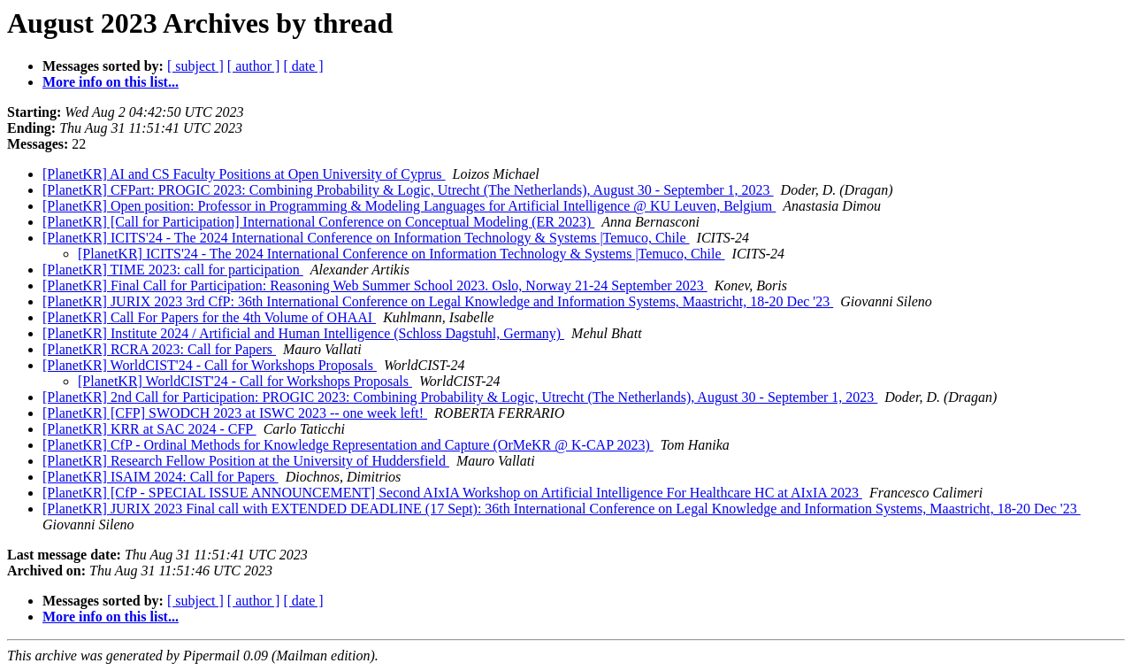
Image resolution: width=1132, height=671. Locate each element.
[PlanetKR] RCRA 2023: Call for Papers (159, 349)
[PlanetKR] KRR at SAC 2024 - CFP (149, 428)
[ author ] (253, 65)
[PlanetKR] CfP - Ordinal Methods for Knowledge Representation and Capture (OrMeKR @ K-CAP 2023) (348, 444)
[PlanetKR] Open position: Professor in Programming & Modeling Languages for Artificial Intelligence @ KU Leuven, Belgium (409, 205)
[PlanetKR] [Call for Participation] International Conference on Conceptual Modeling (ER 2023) (318, 221)
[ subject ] (195, 65)
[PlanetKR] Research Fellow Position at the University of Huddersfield (245, 460)
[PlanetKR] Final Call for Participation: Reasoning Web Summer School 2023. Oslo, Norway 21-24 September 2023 (375, 285)
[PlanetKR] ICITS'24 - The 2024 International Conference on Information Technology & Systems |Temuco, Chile (366, 237)
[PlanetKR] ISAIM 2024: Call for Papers (160, 476)
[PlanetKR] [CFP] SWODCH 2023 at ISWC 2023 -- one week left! (234, 412)
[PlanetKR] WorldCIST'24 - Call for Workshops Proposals (209, 365)
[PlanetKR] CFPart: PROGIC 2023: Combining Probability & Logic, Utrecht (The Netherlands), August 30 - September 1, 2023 (408, 189)
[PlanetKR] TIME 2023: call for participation (172, 269)
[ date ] (303, 65)
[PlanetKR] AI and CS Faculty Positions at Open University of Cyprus (244, 173)
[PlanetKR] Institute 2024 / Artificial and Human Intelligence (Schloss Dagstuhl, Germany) (303, 333)
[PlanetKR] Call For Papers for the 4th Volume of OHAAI (209, 317)
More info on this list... (110, 81)
